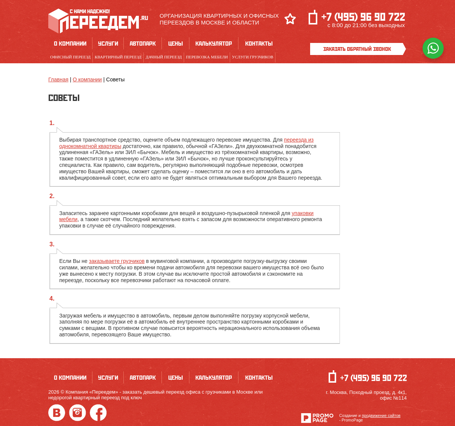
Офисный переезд (70, 57)
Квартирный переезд (118, 57)
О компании (70, 43)
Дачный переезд (164, 57)
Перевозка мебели (207, 57)
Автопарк (143, 43)
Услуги (108, 43)
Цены (175, 43)
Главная (58, 79)
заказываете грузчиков (116, 261)
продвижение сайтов (381, 415)
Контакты (259, 43)
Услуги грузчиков (253, 57)
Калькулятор (213, 43)
